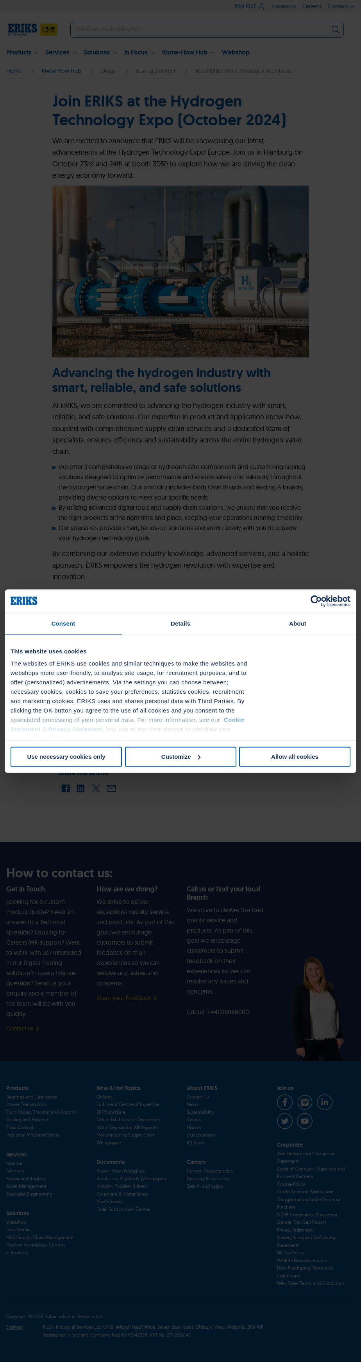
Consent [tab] (63, 623)
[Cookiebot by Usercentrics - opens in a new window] (316, 601)
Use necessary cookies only (66, 756)
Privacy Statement (75, 729)
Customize (180, 756)
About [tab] (297, 623)
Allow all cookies (294, 756)
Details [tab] (180, 623)
